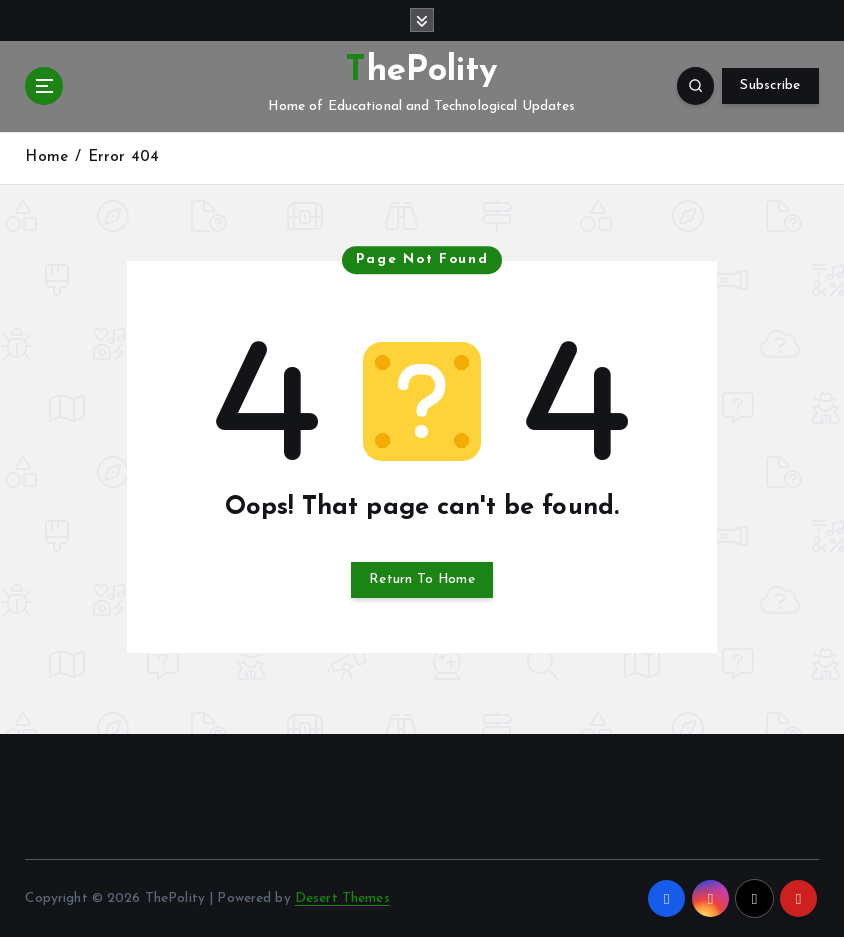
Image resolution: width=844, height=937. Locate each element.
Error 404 (123, 157)
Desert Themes (342, 898)
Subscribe (770, 85)
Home (46, 157)
